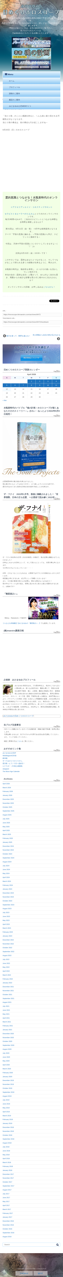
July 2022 (6, 959)
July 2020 (6, 1053)
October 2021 (7, 994)
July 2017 (6, 1194)
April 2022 (6, 971)
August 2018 (7, 1143)
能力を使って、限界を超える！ (18, 336)
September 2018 (8, 1139)
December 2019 (8, 1080)
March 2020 (7, 1069)
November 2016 (8, 1225)
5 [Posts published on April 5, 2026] (6, 385)
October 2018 (7, 1135)
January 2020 (7, 1077)
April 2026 (6, 784)
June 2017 (6, 1197)
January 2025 (7, 842)
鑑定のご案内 (14, 100)
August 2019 (7, 1096)
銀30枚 (5, 758)
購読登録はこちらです (32, 358)
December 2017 (8, 1174)
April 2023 (6, 924)
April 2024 (6, 877)
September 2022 (8, 951)
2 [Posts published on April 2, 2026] (39, 381)
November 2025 (8, 803)
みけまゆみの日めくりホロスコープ (18, 716)
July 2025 (6, 819)
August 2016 (7, 1237)
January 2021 (7, 1030)
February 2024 (8, 885)
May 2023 (6, 920)
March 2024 (7, 881)
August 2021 (7, 1002)
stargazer (6, 769)
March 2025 (7, 834)
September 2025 (8, 811)
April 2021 (6, 1018)
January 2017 (7, 1217)
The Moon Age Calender (11, 771)
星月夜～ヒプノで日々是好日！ (14, 763)
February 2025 (8, 838)
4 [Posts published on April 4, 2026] (56, 381)
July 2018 (6, 1147)
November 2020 (8, 1037)
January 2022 (7, 983)
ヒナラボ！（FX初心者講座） (13, 766)
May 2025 (6, 827)
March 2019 (7, 1116)
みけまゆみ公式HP (9, 753)
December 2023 (8, 893)
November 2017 (8, 1178)
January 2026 (7, 795)
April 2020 (6, 1065)
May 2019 (6, 1108)
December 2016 (8, 1221)
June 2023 (6, 916)
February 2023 (8, 932)
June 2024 (6, 869)
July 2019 (6, 1100)
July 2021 (6, 1006)
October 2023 (7, 901)
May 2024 (6, 873)
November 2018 (8, 1131)
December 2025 (8, 799)
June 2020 (6, 1057)
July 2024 (6, 866)
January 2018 (7, 1170)
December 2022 (8, 940)
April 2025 (6, 830)
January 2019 (7, 1123)
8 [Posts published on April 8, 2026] (31, 385)
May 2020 (6, 1061)
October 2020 (7, 1041)
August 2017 (7, 1190)
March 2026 (7, 788)
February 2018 (8, 1166)
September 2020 (8, 1045)
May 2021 (6, 1014)
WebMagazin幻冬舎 (10, 756)
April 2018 (6, 1158)
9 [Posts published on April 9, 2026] (39, 385)
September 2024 (8, 858)
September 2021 (8, 998)
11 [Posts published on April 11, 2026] (56, 385)
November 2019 (8, 1084)
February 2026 (8, 791)
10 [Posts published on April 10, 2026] (48, 385)
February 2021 (8, 1026)
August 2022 (7, 955)
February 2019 (8, 1119)
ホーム (11, 81)
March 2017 (7, 1209)
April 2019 (6, 1112)
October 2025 (7, 807)
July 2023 (6, 912)
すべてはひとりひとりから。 (13, 761)
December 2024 (8, 846)
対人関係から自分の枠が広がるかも (46, 335)
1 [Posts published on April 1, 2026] (31, 381)
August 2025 (7, 815)
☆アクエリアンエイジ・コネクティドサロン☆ (31, 207)
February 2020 (8, 1073)
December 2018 (8, 1127)
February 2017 (8, 1213)
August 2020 (7, 1049)
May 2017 (6, 1201)
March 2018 (7, 1162)
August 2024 (7, 862)
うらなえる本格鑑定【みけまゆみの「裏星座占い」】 (22, 623)
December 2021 (8, 987)
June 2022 (6, 963)
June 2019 (6, 1104)
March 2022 (7, 975)
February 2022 (8, 979)
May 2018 (6, 1155)
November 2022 (8, 944)
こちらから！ (49, 287)
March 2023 (7, 928)
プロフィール (14, 87)
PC (40, 1273)
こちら (19, 741)
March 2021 (7, 1022)
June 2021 (6, 1010)
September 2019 (8, 1092)
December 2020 (8, 1034)
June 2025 (6, 823)
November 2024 (8, 850)
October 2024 (7, 854)
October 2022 (7, 948)
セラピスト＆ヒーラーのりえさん (19, 214)
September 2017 (8, 1186)
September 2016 (8, 1233)
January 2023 (7, 936)
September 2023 (8, 905)
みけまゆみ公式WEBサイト (20, 106)
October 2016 (7, 1229)
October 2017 (7, 1182)
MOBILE (24, 1273)
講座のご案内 (14, 94)
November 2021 (8, 991)
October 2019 (7, 1088)
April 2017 (6, 1205)
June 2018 (6, 1151)
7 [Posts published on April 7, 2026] (23, 385)
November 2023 (8, 897)
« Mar (5, 400)
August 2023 (7, 908)
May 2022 (6, 967)
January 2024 (7, 889)
